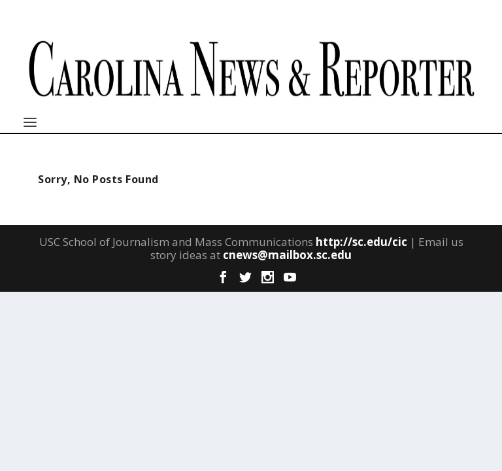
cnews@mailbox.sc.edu (287, 254)
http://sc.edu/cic (361, 241)
